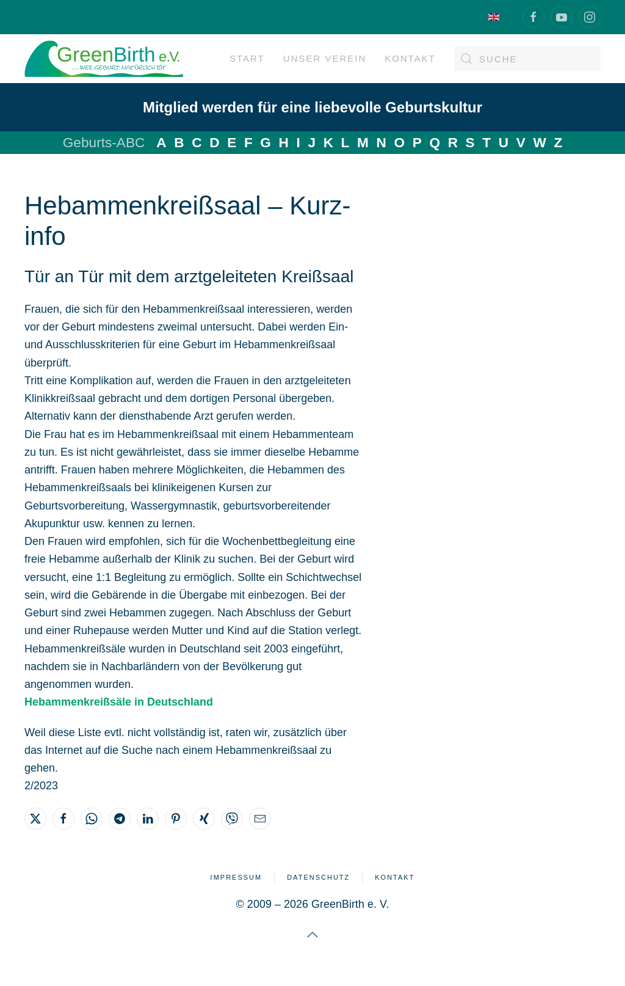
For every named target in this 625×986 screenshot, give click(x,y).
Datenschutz (318, 877)
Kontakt (394, 877)
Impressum (236, 877)
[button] (312, 935)
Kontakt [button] (410, 58)
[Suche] (527, 58)
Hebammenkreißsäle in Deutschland (118, 702)
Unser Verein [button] (325, 58)
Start (247, 58)
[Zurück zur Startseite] (103, 58)
